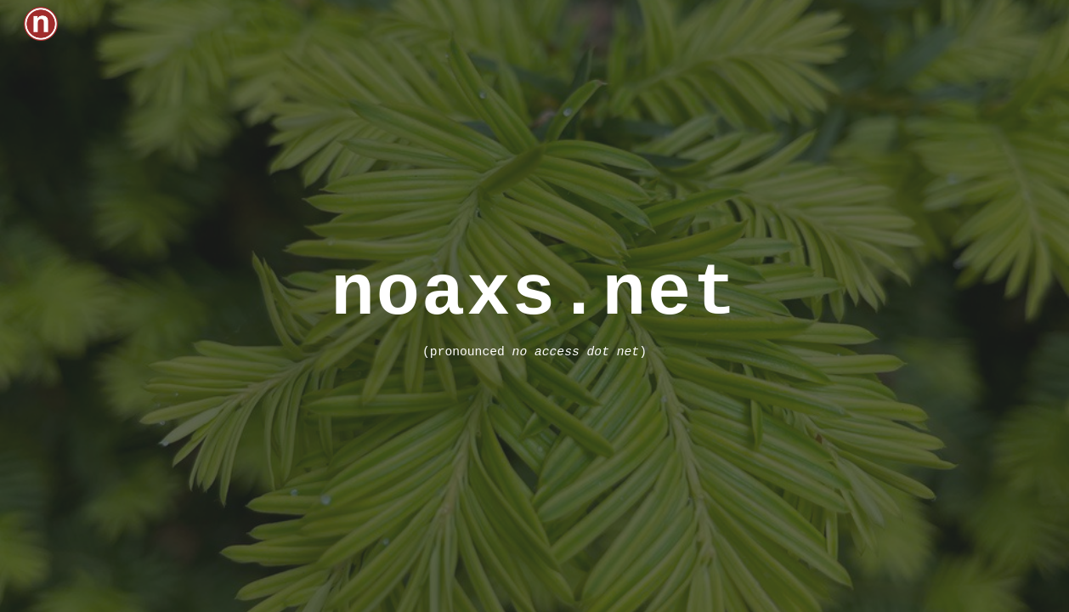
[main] (534, 306)
